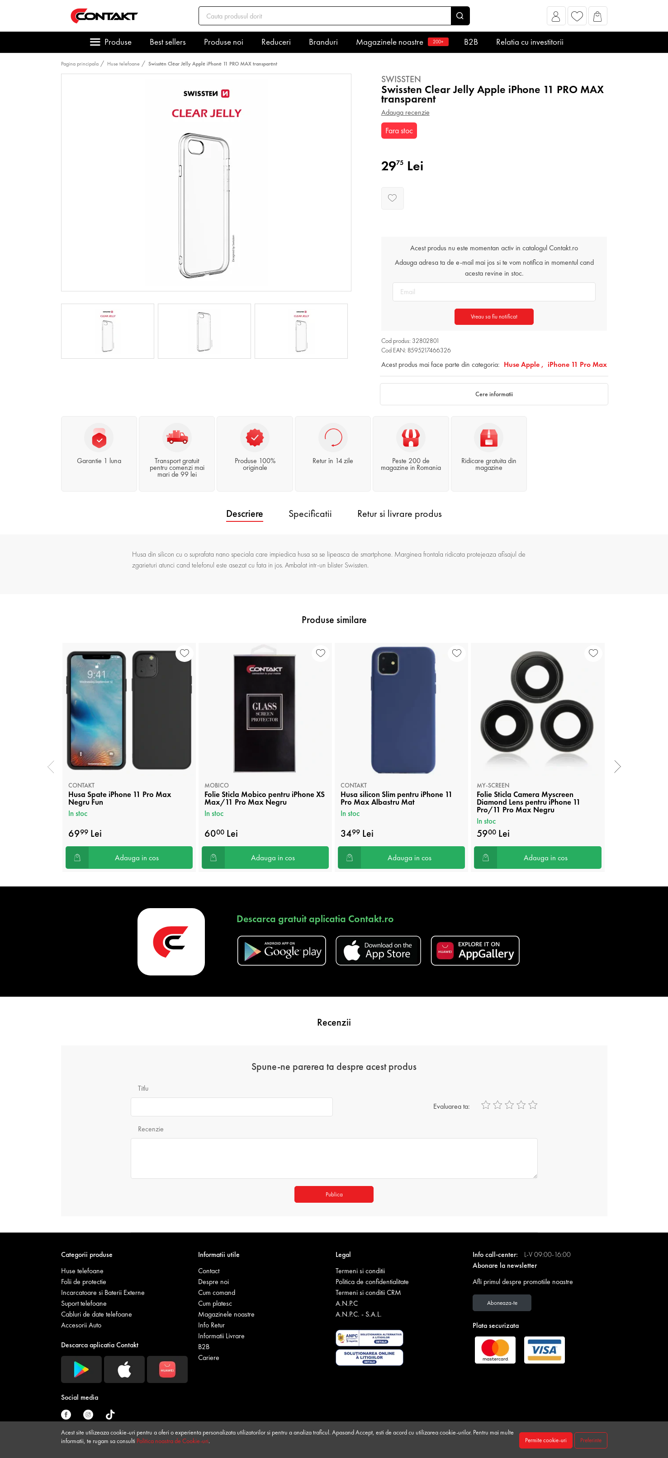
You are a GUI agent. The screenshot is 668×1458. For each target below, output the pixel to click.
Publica (334, 1194)
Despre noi (213, 1281)
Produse (118, 41)
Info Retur (211, 1325)
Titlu (143, 1088)
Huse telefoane (123, 63)
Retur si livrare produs (399, 513)
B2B (471, 41)
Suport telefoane (84, 1303)
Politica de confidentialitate (372, 1281)
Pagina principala (80, 63)
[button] (556, 18)
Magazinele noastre (401, 41)
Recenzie (151, 1129)
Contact (208, 1270)
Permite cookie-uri (546, 1440)
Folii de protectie (83, 1281)
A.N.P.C (347, 1303)
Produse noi (223, 41)
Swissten (401, 79)
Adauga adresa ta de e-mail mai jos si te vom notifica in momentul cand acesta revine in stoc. (494, 268)
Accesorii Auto (81, 1325)
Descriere (244, 513)
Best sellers (168, 41)
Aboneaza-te (502, 1303)
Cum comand (216, 1292)
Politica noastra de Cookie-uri (172, 1441)
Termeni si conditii (360, 1270)
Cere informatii (494, 394)
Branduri (323, 41)
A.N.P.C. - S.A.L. (359, 1314)
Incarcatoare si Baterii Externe (103, 1292)
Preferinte (591, 1440)
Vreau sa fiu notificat (494, 316)
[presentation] (50, 767)
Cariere (208, 1357)
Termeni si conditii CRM (368, 1292)
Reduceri (276, 41)
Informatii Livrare (221, 1336)
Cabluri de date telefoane (96, 1314)
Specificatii (310, 513)
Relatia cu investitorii (530, 41)
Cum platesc (215, 1303)
